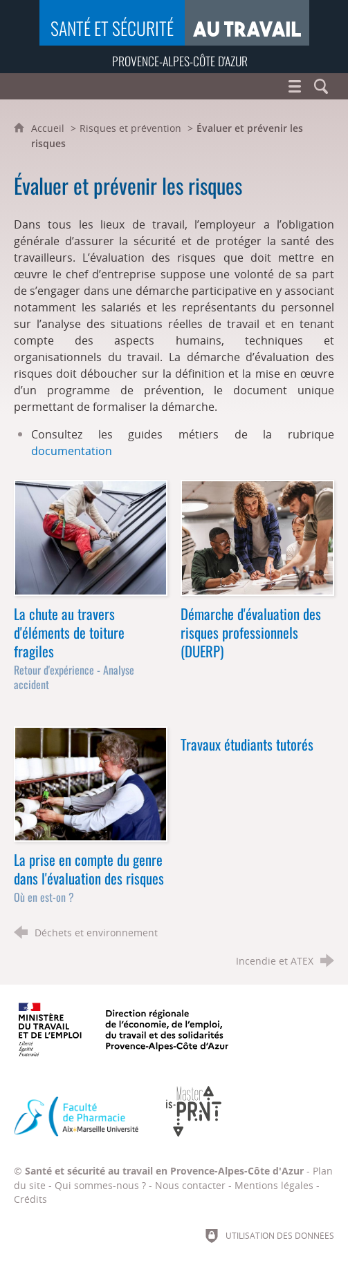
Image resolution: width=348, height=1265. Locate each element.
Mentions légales (274, 1185)
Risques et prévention (130, 128)
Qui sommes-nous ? (100, 1185)
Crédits (30, 1199)
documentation (71, 450)
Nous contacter (190, 1185)
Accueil (49, 128)
